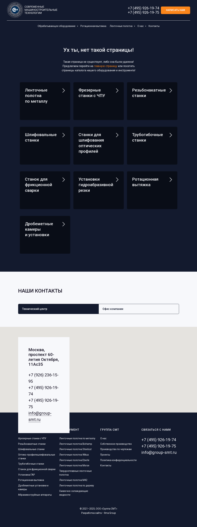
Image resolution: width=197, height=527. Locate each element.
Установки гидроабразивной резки (96, 185)
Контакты (154, 26)
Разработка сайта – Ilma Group (98, 513)
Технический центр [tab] (34, 309)
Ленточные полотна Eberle (74, 460)
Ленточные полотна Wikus (74, 454)
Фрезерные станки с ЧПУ (32, 438)
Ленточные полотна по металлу (36, 96)
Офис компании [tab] (113, 309)
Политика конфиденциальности (118, 460)
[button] (175, 10)
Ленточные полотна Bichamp (75, 444)
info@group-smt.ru (159, 452)
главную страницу (105, 66)
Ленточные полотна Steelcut (75, 449)
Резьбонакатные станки (32, 444)
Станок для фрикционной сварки (36, 469)
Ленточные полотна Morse (74, 465)
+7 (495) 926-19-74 (143, 8)
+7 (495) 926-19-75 (143, 12)
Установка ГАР (26, 474)
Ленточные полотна (121, 26)
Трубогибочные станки (31, 463)
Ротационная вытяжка (93, 26)
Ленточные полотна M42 (73, 480)
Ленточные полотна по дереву (76, 485)
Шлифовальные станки (31, 449)
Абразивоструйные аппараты (35, 494)
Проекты (105, 454)
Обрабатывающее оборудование (57, 26)
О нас (140, 26)
